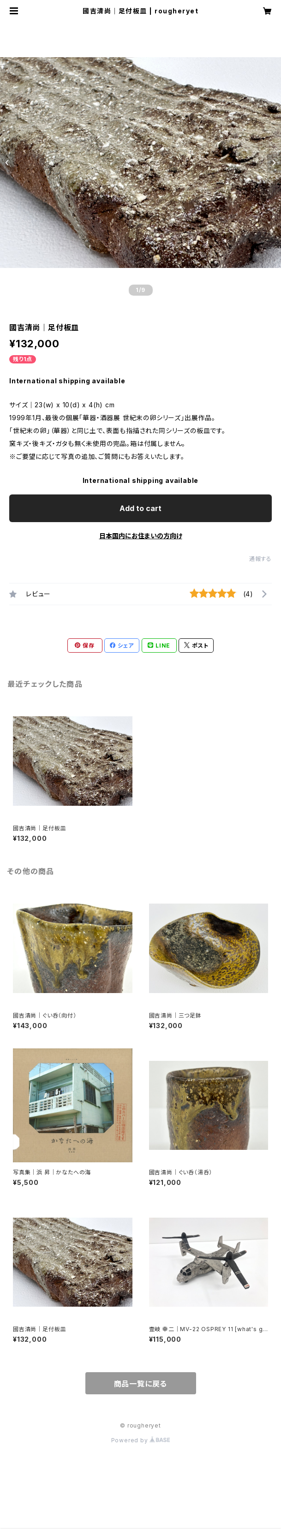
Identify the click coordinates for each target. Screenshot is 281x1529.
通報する (260, 558)
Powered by (140, 1440)
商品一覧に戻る (140, 1383)
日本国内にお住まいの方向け (140, 536)
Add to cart (140, 508)
